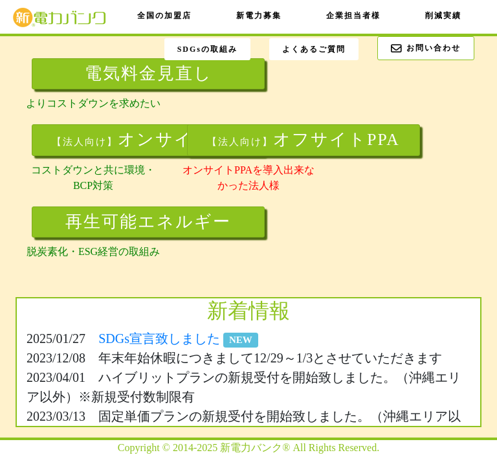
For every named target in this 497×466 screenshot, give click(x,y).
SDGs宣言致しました (178, 338)
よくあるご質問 (314, 49)
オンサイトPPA (148, 139)
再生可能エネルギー (148, 221)
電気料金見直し (148, 73)
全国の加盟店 (164, 15)
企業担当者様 (353, 15)
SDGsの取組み (207, 49)
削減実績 (443, 15)
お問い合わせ (426, 48)
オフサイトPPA (303, 139)
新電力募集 (259, 15)
